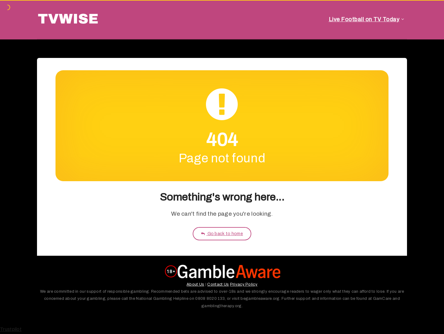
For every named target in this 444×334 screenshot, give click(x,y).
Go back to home (222, 233)
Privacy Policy (243, 284)
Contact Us (218, 284)
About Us (195, 284)
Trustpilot (11, 329)
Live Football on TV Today (364, 19)
